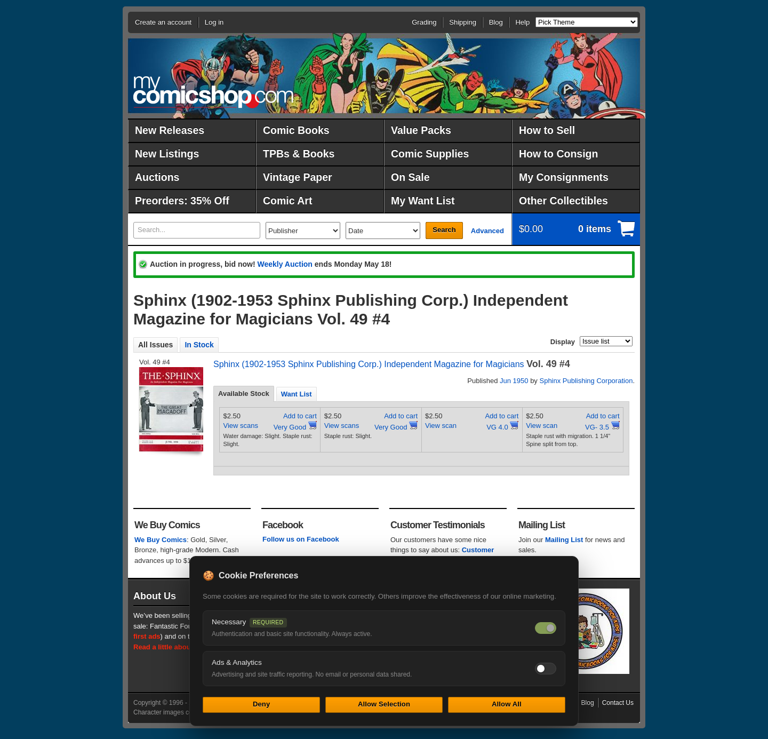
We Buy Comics (160, 540)
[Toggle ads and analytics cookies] (545, 668)
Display (562, 342)
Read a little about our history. (183, 647)
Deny (261, 704)
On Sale (410, 177)
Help (522, 22)
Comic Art (287, 200)
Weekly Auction (284, 264)
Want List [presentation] (296, 394)
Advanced (487, 230)
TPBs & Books (298, 154)
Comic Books (296, 130)
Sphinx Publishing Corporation (586, 381)
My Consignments (564, 177)
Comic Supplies (430, 154)
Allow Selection (384, 704)
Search (444, 230)
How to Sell (547, 130)
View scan (441, 426)
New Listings (167, 154)
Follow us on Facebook (300, 539)
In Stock (199, 344)
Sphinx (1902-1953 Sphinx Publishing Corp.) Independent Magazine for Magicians (368, 364)
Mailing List (564, 540)
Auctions (157, 177)
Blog (496, 22)
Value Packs (421, 130)
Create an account (163, 22)
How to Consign (558, 154)
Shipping (462, 22)
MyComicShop (213, 92)
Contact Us (618, 702)
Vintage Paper (297, 177)
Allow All (507, 704)
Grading (424, 22)
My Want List (423, 200)
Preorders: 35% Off (182, 200)
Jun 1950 (514, 381)
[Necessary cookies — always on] (545, 628)
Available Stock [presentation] (243, 394)
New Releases (169, 130)
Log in (214, 22)
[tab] (243, 394)
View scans (241, 426)
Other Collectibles (563, 200)
